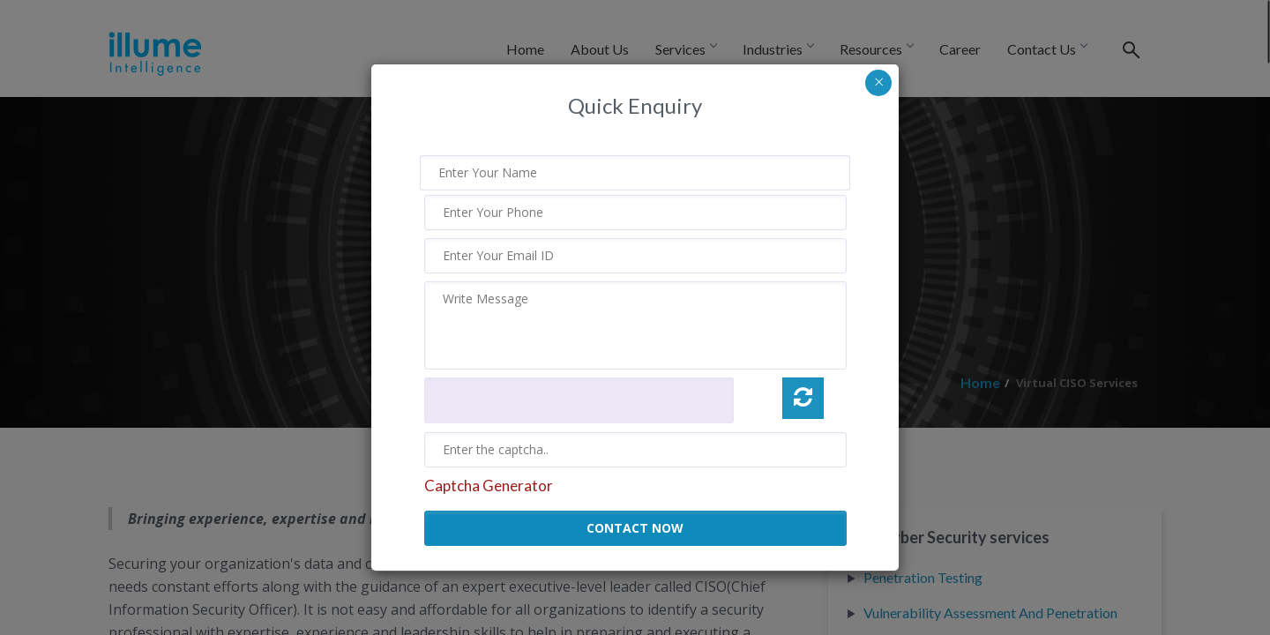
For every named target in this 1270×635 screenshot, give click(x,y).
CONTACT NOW (635, 527)
